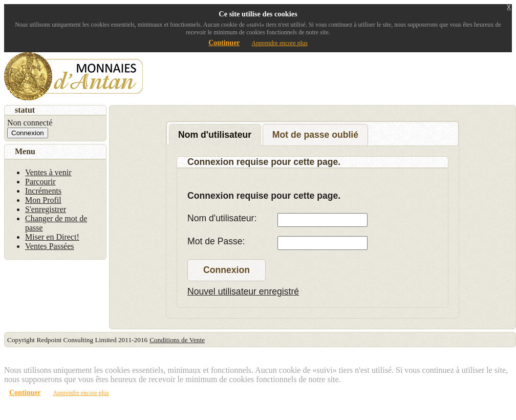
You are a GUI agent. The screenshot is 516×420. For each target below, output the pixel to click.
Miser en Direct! (52, 237)
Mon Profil (43, 200)
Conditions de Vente (177, 340)
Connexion (226, 270)
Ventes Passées (49, 246)
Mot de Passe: (216, 241)
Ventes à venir (48, 172)
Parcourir (40, 181)
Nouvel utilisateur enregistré (243, 291)
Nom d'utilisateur (214, 135)
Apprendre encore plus (280, 43)
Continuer (224, 43)
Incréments (43, 190)
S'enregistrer (45, 209)
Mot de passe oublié (315, 135)
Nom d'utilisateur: (221, 218)
